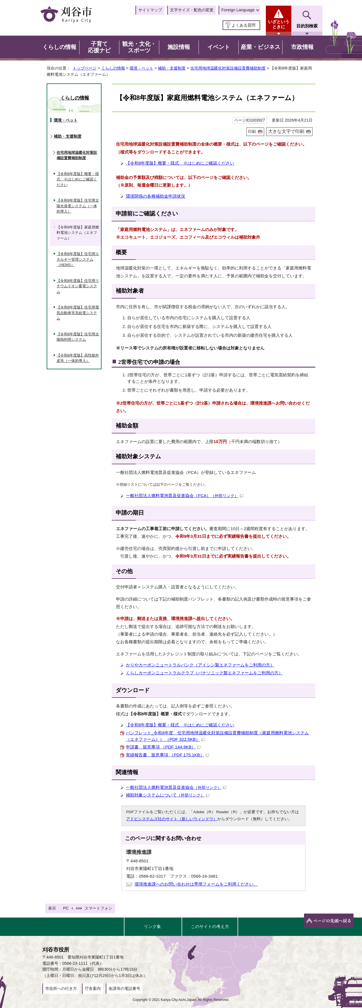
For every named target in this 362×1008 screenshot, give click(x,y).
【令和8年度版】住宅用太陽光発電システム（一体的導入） (78, 205)
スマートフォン (98, 908)
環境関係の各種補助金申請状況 (155, 196)
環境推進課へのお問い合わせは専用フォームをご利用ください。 (196, 884)
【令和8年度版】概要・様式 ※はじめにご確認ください (180, 163)
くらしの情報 (113, 68)
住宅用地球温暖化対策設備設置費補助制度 (228, 68)
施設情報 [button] (178, 47)
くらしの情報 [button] (59, 47)
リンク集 (152, 926)
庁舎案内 (93, 988)
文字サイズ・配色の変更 (192, 10)
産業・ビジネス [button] (260, 47)
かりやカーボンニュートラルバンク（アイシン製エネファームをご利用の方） (200, 664)
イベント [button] (218, 47)
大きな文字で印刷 (286, 131)
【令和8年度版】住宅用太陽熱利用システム (78, 337)
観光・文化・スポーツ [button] (139, 47)
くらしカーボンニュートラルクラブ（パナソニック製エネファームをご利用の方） (204, 672)
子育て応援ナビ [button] (99, 47)
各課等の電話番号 (124, 988)
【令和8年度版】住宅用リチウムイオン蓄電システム (78, 286)
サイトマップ (150, 10)
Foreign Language (238, 10)
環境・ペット (141, 68)
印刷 (252, 131)
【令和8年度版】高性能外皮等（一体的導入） (78, 358)
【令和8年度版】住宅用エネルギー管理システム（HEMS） (78, 259)
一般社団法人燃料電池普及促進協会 (176, 787)
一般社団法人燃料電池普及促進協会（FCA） (184, 495)
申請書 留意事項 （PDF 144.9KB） (163, 746)
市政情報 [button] (302, 47)
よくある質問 (243, 25)
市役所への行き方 (61, 988)
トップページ (84, 68)
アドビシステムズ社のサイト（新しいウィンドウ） (171, 819)
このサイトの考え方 (210, 926)
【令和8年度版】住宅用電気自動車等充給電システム (78, 312)
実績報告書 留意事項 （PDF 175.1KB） (167, 754)
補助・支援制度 (172, 68)
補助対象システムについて (167, 795)
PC (66, 908)
